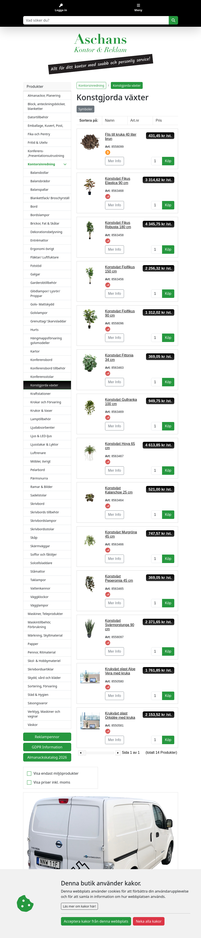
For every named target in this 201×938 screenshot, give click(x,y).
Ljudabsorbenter (42, 427)
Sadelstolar (38, 495)
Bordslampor (40, 215)
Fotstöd (36, 266)
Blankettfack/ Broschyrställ (49, 198)
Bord (34, 206)
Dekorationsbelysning (46, 232)
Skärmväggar (40, 546)
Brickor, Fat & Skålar (44, 223)
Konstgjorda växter (44, 385)
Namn (110, 120)
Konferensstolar (42, 377)
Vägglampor (39, 605)
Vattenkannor (40, 588)
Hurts (34, 330)
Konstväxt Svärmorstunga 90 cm (119, 625)
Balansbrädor (40, 181)
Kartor (35, 351)
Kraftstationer (40, 393)
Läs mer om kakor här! (79, 906)
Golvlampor (39, 313)
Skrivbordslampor (43, 520)
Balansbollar (39, 172)
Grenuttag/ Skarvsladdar (48, 321)
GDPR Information (47, 747)
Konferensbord (41, 360)
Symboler (85, 109)
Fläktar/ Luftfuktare (44, 257)
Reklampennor (47, 736)
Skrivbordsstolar (42, 529)
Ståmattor (37, 571)
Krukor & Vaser (41, 410)
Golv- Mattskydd (42, 304)
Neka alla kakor (149, 921)
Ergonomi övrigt (42, 249)
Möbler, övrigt (40, 461)
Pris (159, 120)
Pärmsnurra (39, 478)
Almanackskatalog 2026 (47, 757)
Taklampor (38, 580)
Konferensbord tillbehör (47, 368)
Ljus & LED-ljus (41, 436)
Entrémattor (39, 240)
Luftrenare (38, 453)
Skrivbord (37, 504)
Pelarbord (37, 470)
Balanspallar (39, 189)
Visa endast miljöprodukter (56, 773)
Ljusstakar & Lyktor (44, 444)
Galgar (35, 274)
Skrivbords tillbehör (44, 512)
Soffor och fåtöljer (43, 554)
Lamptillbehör (40, 419)
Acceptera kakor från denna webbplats (96, 921)
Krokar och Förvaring (45, 402)
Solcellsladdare (41, 563)
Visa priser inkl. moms (52, 782)
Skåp (34, 537)
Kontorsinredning (91, 85)
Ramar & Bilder (41, 487)
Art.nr (134, 120)
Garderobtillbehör (43, 283)
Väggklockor (39, 597)
